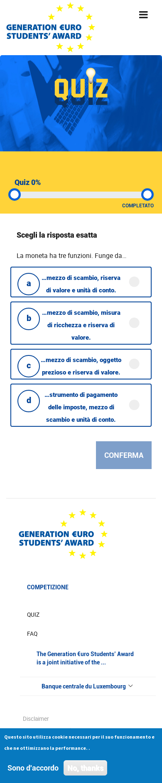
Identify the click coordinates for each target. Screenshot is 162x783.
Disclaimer (36, 718)
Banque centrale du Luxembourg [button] (88, 686)
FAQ (32, 633)
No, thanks (85, 769)
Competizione (48, 587)
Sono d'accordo (33, 769)
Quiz (33, 614)
